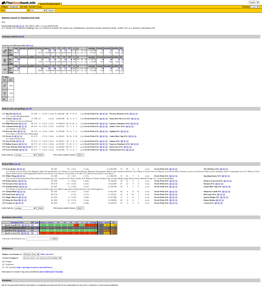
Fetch (40, 155)
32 (122, 59)
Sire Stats (24, 7)
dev (113, 222)
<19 (57, 222)
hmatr (100, 222)
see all (29, 109)
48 (42, 68)
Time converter (47, 254)
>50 (76, 222)
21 (42, 50)
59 (38, 228)
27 (42, 59)
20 (49, 50)
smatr (107, 222)
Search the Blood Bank (50, 4)
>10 (70, 222)
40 (54, 68)
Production (14, 7)
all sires (30, 45)
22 (18, 50)
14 (65, 59)
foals (37, 222)
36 (18, 59)
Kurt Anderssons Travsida (51, 272)
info (22, 37)
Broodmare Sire (17, 222)
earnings (93, 222)
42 (49, 68)
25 (65, 68)
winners (51, 222)
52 (122, 68)
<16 (64, 222)
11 (65, 50)
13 (38, 233)
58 (18, 68)
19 (54, 50)
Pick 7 (80, 155)
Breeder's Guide (35, 7)
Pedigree (4, 7)
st (82, 222)
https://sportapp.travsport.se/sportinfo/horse (34, 267)
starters (43, 222)
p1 (87, 222)
